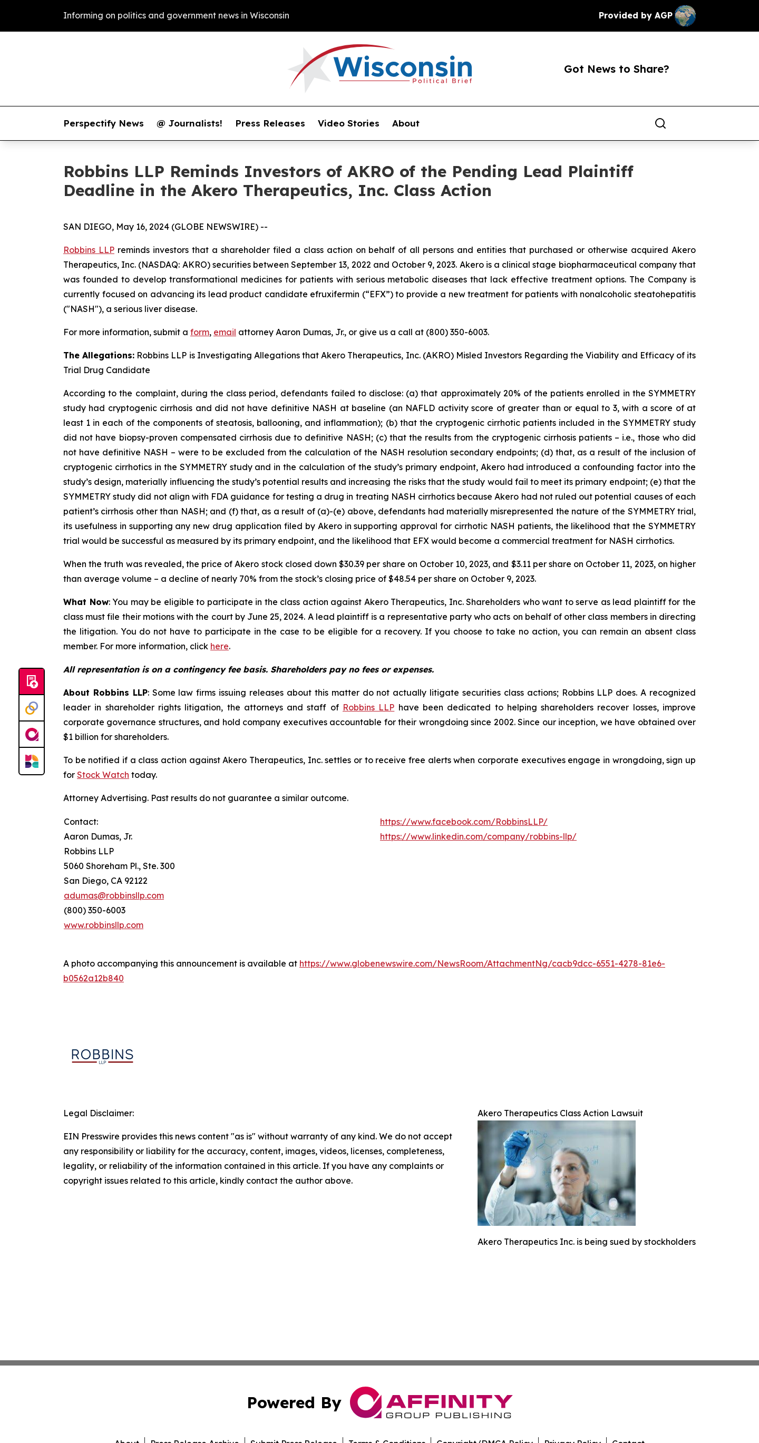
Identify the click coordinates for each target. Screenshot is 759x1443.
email (224, 332)
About (406, 123)
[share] (688, 123)
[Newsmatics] (32, 761)
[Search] (660, 123)
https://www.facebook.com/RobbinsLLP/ (464, 821)
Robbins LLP (88, 250)
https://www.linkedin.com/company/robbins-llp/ (478, 836)
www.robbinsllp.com (103, 925)
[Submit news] (32, 682)
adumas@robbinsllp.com (114, 895)
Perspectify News (103, 123)
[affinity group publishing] (32, 734)
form (199, 332)
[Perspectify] (32, 708)
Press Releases (270, 123)
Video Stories (349, 123)
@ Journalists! (189, 123)
